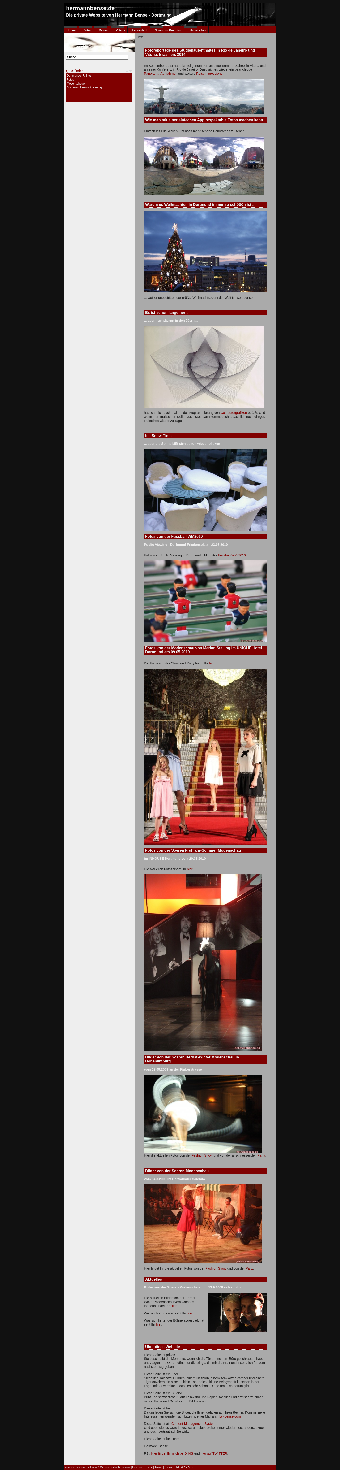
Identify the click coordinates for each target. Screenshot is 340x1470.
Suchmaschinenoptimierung (84, 87)
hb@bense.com (229, 1416)
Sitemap (168, 1467)
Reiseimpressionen (210, 73)
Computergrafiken (234, 413)
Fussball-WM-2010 (232, 555)
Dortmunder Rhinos (79, 75)
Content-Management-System (193, 1424)
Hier (173, 1306)
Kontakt (158, 1467)
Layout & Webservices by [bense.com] (110, 1467)
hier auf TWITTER (214, 1453)
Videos (120, 30)
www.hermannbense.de (77, 1467)
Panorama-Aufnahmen (160, 73)
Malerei (103, 30)
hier (211, 663)
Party (261, 1155)
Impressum (138, 1467)
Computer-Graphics (168, 30)
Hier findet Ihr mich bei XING (172, 1453)
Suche (149, 1467)
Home (72, 30)
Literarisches (197, 30)
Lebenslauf (139, 30)
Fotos (87, 30)
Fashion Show (202, 1155)
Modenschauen (76, 83)
